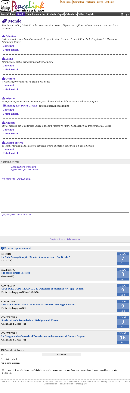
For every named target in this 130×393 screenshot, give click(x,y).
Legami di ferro (14, 142)
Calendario (71, 14)
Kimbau (10, 122)
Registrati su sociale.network (65, 239)
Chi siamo (66, 2)
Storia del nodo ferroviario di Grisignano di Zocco (29, 320)
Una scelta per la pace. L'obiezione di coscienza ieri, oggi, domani (38, 304)
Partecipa (90, 2)
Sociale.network (10, 161)
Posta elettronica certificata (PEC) (73, 384)
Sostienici (109, 2)
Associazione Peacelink (25, 168)
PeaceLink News (14, 350)
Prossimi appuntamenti (17, 248)
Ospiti (61, 14)
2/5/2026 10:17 (24, 179)
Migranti (10, 98)
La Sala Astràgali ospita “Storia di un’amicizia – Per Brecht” (35, 256)
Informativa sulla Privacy (97, 381)
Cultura (11, 14)
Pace (3, 14)
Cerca (100, 2)
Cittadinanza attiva (36, 14)
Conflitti (10, 78)
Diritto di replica (50, 384)
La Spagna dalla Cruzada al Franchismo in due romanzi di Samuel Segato (42, 336)
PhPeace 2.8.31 (78, 381)
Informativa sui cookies (119, 381)
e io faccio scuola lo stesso (15, 272)
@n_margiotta (8, 179)
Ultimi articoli (11, 49)
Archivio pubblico (10, 358)
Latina (9, 58)
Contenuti (8, 45)
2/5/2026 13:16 (24, 214)
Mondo (20, 14)
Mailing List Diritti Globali (21, 105)
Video (81, 14)
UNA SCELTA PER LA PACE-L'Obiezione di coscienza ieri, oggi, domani (42, 288)
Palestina (10, 36)
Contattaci (78, 2)
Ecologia (51, 14)
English (90, 14)
